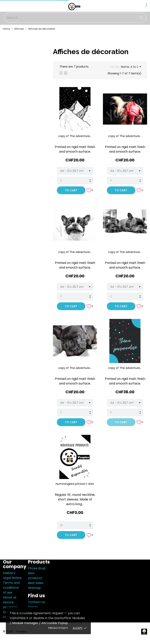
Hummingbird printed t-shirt (75, 484)
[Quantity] (75, 180)
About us (9, 597)
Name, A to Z (131, 66)
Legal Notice (12, 578)
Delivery (9, 573)
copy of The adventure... (75, 136)
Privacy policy (58, 628)
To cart (71, 190)
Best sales (35, 583)
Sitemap (34, 588)
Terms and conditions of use (11, 587)
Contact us (36, 602)
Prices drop (37, 568)
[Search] (75, 18)
